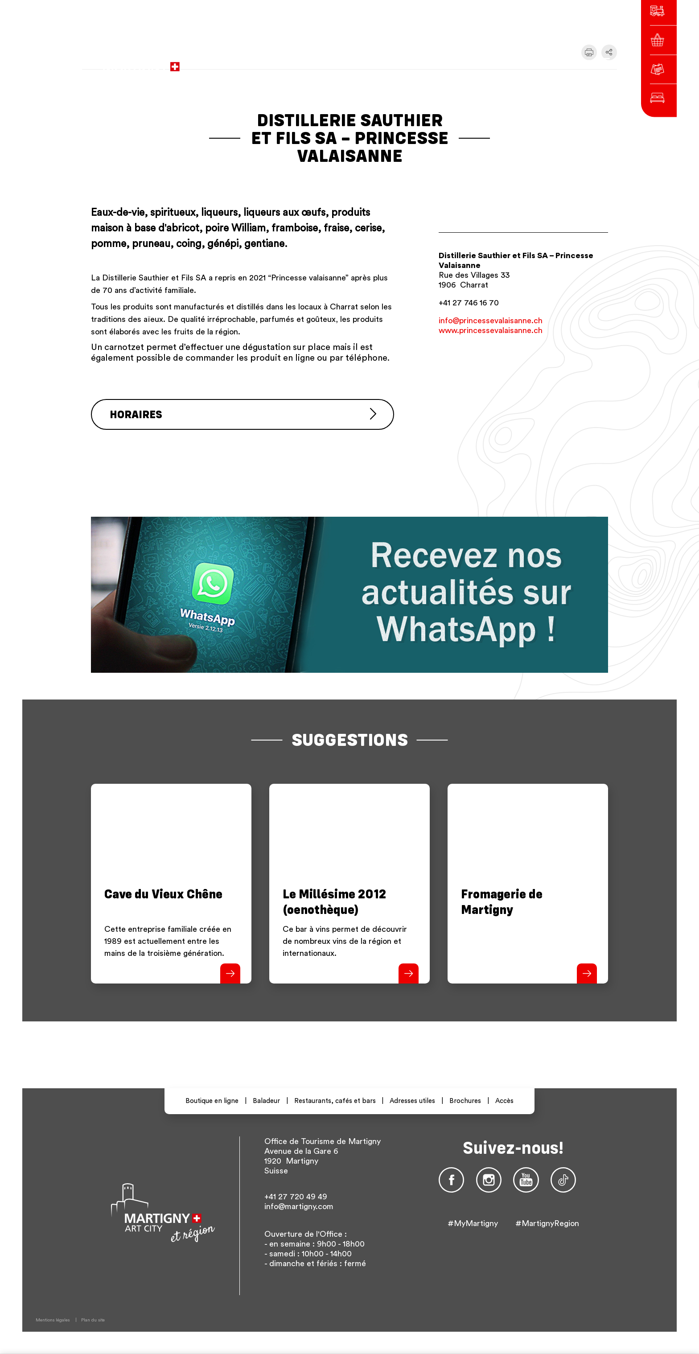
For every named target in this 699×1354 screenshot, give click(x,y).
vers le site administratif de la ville (315, 62)
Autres (532, 62)
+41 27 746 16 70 (469, 303)
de (491, 62)
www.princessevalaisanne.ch (491, 330)
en (507, 62)
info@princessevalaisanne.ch (491, 321)
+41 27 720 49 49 (295, 1197)
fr (476, 62)
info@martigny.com (298, 1206)
